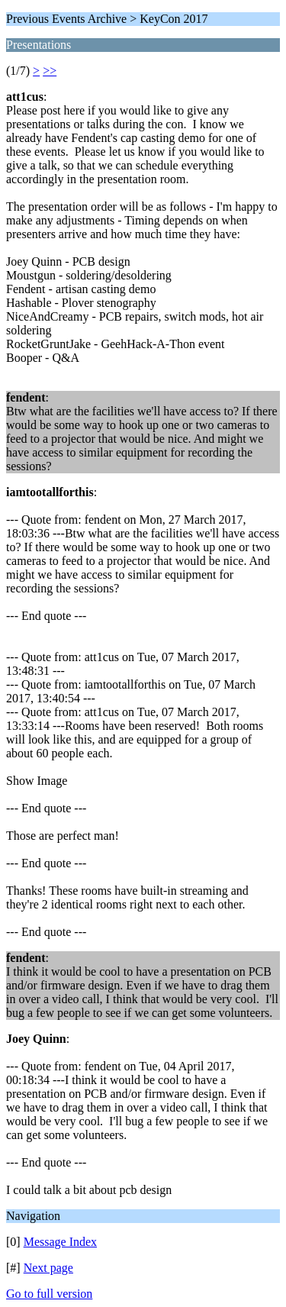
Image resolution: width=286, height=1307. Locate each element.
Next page (48, 1267)
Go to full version (49, 1293)
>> (49, 70)
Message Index (60, 1241)
